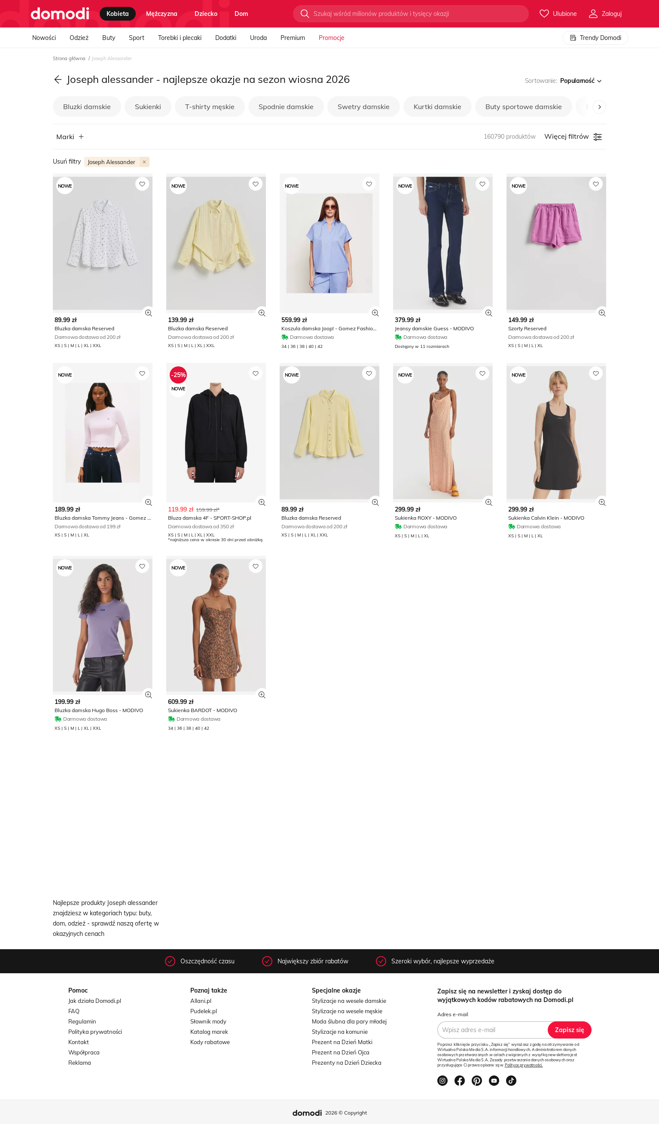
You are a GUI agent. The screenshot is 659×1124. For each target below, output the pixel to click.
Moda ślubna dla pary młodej (349, 1021)
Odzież (79, 38)
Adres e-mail (452, 1014)
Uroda (258, 38)
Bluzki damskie (87, 106)
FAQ (73, 1011)
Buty (108, 38)
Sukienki (148, 106)
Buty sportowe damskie (523, 106)
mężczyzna (161, 14)
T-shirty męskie (210, 106)
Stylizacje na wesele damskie (349, 1000)
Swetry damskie (364, 106)
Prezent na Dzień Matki (342, 1042)
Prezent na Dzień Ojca (340, 1052)
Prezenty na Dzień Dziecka (346, 1062)
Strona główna (70, 58)
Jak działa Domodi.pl (94, 1000)
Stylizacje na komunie (340, 1031)
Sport (136, 38)
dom (241, 14)
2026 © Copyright (346, 1112)
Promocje (332, 38)
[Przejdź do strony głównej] (60, 13)
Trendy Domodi (595, 38)
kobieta (118, 14)
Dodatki (225, 38)
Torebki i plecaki (179, 38)
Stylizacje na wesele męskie (347, 1011)
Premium (293, 38)
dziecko (206, 14)
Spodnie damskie (286, 106)
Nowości (44, 38)
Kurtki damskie (437, 106)
